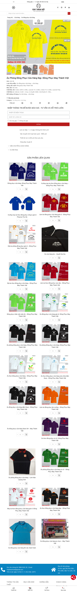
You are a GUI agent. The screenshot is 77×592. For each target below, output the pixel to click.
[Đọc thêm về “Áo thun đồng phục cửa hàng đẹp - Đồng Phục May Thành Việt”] (59, 514)
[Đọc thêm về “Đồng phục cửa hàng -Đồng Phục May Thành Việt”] (26, 189)
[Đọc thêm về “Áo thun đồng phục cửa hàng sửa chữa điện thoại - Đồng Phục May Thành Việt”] (59, 382)
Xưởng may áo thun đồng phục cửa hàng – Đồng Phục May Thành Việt (54, 185)
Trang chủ (10, 17)
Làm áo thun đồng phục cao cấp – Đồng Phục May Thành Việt (54, 284)
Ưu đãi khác (13, 150)
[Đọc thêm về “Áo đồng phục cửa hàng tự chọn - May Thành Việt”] (59, 547)
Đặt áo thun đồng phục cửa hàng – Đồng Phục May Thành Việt (22, 284)
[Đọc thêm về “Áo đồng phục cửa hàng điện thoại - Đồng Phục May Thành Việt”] (26, 413)
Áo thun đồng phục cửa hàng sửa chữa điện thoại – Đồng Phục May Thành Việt (55, 377)
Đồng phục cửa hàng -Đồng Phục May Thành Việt (22, 185)
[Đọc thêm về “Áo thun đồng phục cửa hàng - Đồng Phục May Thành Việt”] (26, 382)
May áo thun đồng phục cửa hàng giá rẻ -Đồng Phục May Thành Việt (22, 510)
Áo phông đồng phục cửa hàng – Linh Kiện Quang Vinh (22, 479)
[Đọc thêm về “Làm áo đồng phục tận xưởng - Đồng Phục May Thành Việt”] (59, 413)
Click (62, 1)
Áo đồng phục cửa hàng (28, 17)
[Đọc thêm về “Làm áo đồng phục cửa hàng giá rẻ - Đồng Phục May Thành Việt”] (59, 220)
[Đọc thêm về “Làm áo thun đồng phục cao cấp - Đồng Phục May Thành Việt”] (59, 289)
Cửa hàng (17, 17)
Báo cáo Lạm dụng (14, 98)
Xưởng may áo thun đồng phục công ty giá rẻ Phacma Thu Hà (22, 216)
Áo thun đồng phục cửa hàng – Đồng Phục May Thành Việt (22, 377)
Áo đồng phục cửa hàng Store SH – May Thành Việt (22, 430)
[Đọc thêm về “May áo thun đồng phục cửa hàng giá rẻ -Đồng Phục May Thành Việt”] (26, 514)
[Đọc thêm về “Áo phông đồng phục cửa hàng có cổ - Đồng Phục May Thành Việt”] (59, 475)
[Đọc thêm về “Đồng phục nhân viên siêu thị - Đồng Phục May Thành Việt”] (26, 320)
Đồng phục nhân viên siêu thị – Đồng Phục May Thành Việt (22, 315)
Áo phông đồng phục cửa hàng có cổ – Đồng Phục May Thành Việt (55, 471)
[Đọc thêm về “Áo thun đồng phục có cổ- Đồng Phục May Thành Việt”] (59, 444)
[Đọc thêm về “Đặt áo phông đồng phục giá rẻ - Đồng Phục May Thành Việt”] (26, 252)
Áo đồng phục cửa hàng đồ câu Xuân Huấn (22, 548)
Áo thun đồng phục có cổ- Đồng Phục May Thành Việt (54, 440)
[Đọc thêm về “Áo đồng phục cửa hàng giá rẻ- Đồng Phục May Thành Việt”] (59, 320)
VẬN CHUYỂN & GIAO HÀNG (18, 146)
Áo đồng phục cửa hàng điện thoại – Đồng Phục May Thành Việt (22, 408)
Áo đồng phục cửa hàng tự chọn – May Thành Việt (54, 542)
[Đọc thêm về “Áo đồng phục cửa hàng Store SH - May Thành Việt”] (26, 435)
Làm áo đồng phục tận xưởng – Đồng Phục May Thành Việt (55, 409)
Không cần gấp (23, 121)
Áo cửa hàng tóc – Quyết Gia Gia (54, 254)
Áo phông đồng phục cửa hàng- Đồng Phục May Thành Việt (22, 346)
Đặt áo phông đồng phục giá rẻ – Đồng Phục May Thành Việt (22, 247)
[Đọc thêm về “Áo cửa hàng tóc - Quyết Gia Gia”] (59, 258)
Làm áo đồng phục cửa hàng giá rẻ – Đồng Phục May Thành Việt (54, 216)
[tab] (38, 146)
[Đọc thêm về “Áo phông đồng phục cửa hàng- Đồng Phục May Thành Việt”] (26, 351)
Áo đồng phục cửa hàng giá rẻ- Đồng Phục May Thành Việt (55, 315)
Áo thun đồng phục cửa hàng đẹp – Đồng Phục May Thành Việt (55, 510)
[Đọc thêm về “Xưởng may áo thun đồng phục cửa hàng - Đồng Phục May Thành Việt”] (59, 189)
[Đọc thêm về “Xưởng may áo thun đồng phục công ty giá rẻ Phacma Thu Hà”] (26, 221)
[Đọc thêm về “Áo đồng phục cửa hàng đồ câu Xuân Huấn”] (26, 552)
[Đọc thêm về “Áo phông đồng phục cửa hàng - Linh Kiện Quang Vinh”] (26, 483)
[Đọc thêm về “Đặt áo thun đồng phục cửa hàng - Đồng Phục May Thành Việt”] (26, 289)
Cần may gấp (13, 121)
